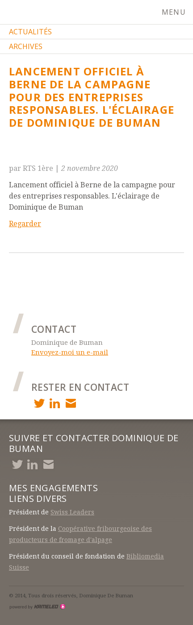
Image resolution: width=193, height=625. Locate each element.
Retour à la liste (43, 153)
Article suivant (52, 290)
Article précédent (57, 269)
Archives (25, 46)
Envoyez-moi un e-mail (69, 352)
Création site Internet (37, 607)
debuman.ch (53, 12)
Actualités (30, 32)
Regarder (25, 223)
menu (177, 12)
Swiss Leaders (72, 512)
